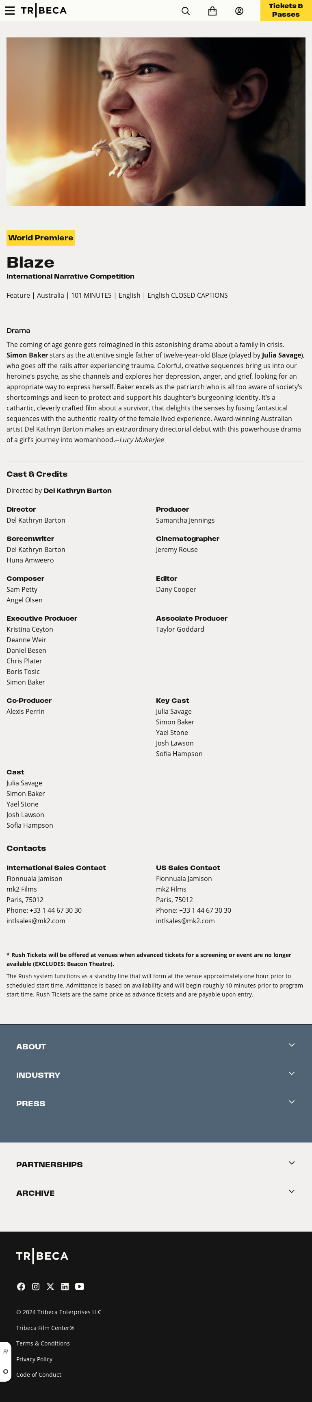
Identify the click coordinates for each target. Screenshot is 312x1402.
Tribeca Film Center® (45, 1328)
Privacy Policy (34, 1359)
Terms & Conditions (43, 1343)
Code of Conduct (38, 1374)
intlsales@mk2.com (35, 920)
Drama (18, 330)
